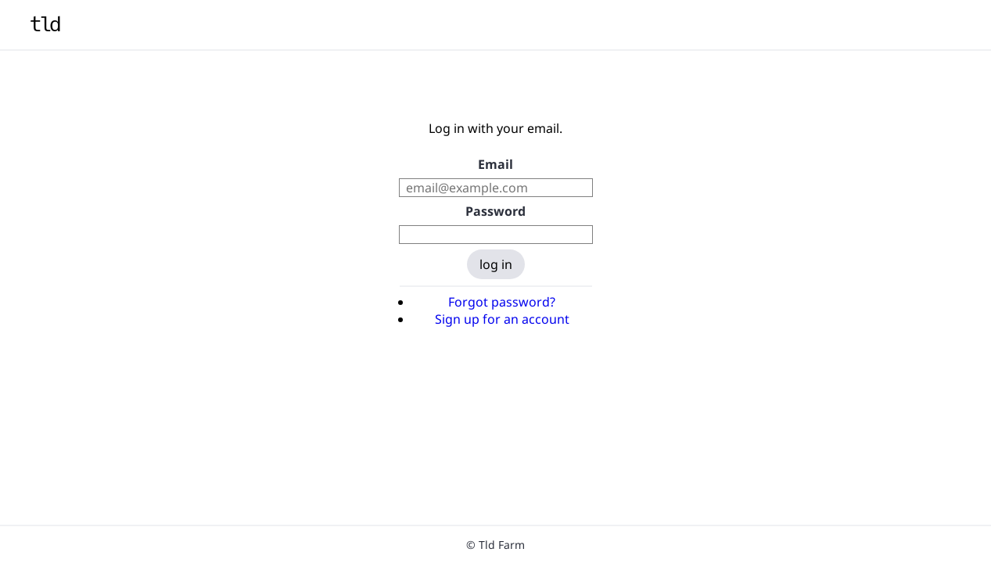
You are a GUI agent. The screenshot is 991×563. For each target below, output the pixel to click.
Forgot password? (501, 301)
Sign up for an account (502, 319)
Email (495, 164)
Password (495, 211)
